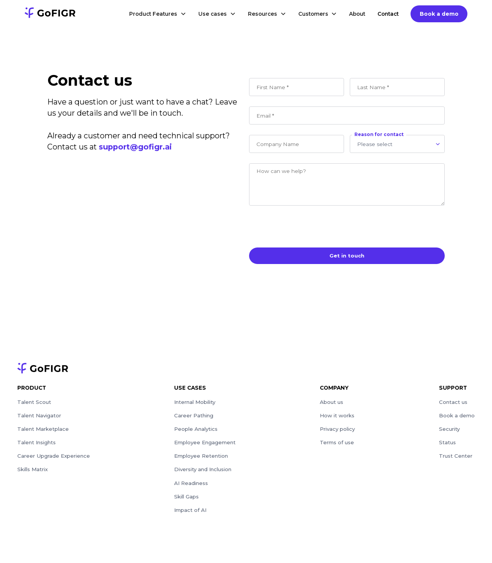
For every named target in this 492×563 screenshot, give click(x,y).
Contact (388, 14)
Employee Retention (201, 458)
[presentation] (307, 225)
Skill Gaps (186, 500)
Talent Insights (37, 445)
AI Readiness (191, 486)
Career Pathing (194, 417)
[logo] (50, 14)
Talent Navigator (39, 417)
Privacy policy (338, 431)
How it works (337, 417)
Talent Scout (34, 403)
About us (332, 403)
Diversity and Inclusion (204, 472)
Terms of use (337, 445)
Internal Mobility (195, 403)
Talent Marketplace (43, 431)
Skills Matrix (33, 472)
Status (448, 445)
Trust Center (456, 458)
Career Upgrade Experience (54, 458)
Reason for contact (379, 134)
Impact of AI (190, 514)
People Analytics (196, 431)
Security (449, 431)
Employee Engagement (205, 445)
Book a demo (439, 14)
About (357, 14)
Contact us (454, 403)
